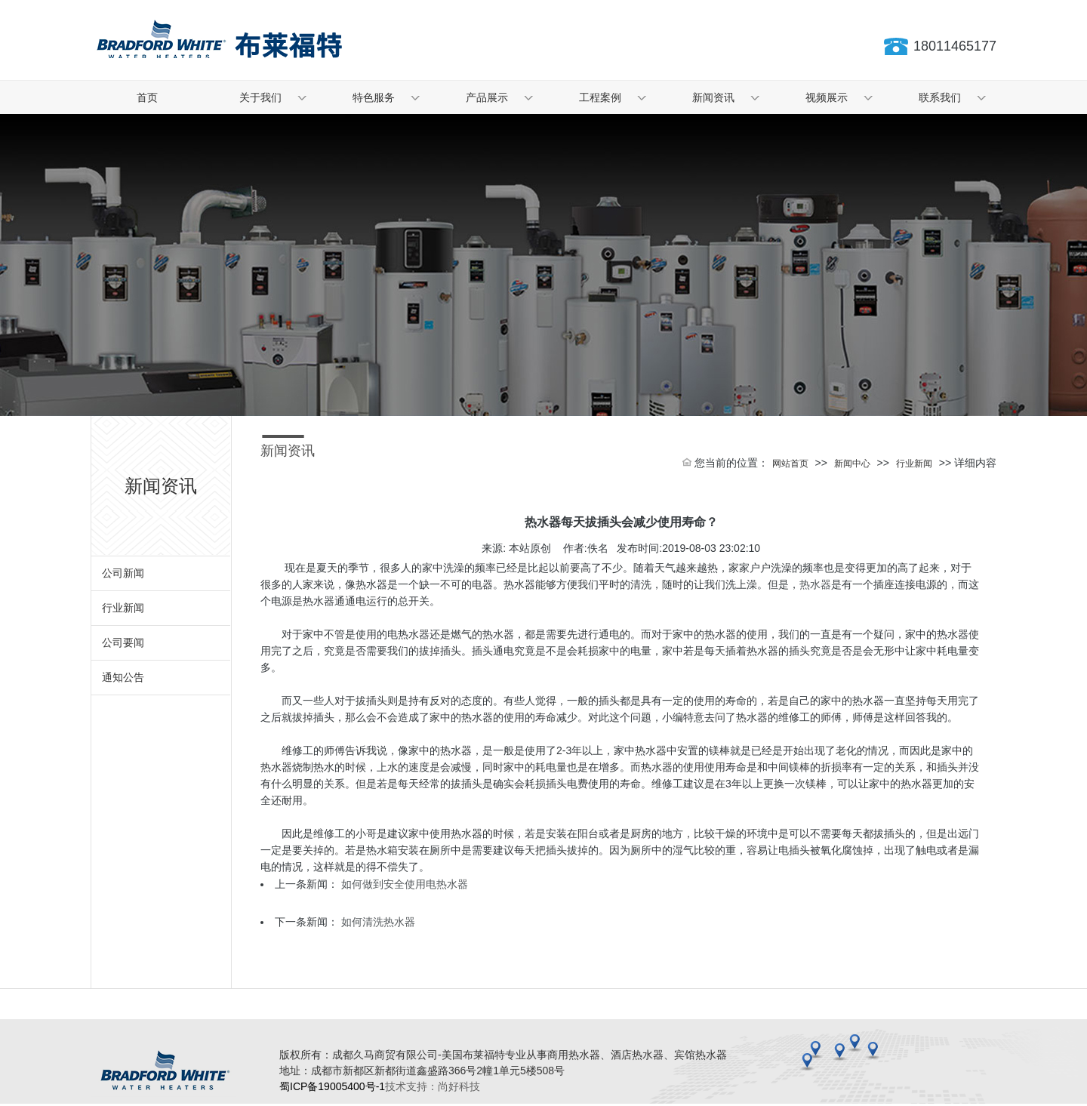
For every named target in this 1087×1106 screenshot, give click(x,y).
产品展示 (487, 97)
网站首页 (790, 463)
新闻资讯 (713, 97)
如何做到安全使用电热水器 (404, 884)
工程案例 (600, 97)
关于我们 (260, 97)
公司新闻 (123, 573)
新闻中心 (852, 463)
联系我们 (940, 97)
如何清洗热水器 (378, 922)
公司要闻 (123, 642)
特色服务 (374, 97)
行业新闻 (123, 608)
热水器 (815, 584)
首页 (147, 97)
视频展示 (826, 97)
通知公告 (123, 677)
